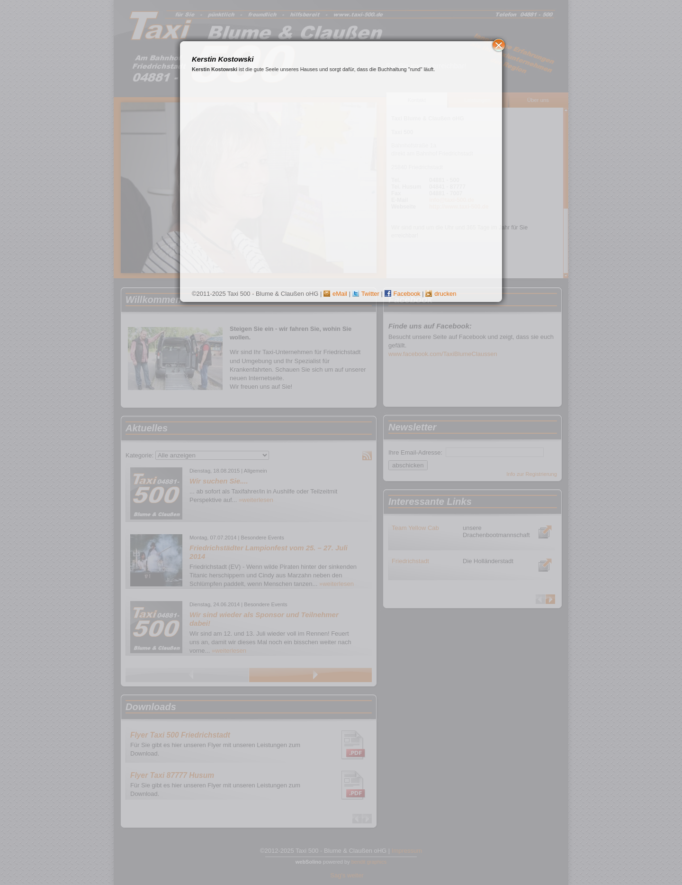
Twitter (365, 293)
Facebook (403, 293)
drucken (440, 293)
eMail (335, 293)
